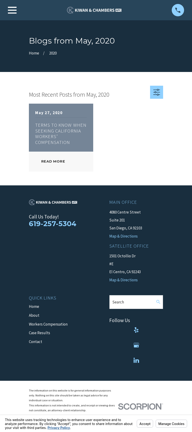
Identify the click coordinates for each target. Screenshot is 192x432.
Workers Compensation (48, 324)
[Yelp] (136, 330)
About (34, 315)
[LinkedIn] (136, 360)
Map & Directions (123, 279)
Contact (35, 341)
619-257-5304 (52, 223)
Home (34, 306)
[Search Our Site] (158, 302)
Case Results (39, 332)
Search (118, 302)
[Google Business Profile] (136, 345)
